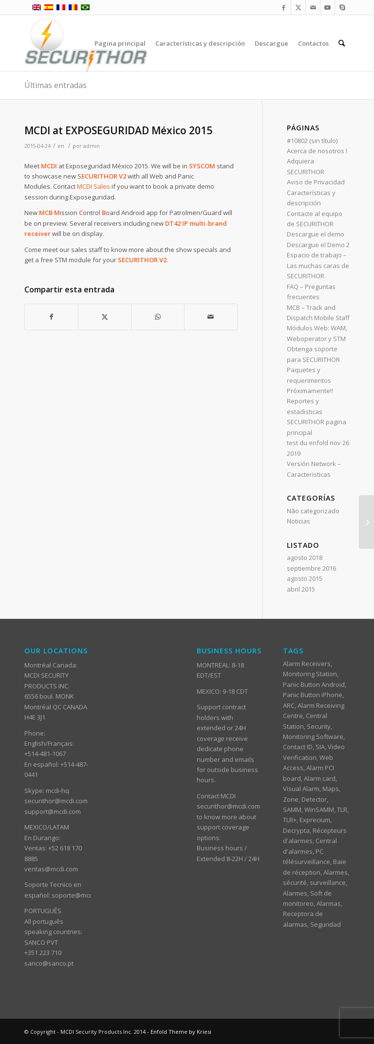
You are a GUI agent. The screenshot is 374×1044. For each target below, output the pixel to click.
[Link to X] (298, 7)
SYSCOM (202, 166)
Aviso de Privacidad (316, 182)
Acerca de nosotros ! (317, 150)
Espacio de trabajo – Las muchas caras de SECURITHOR (318, 265)
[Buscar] (342, 43)
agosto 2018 (304, 557)
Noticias (298, 521)
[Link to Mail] (313, 7)
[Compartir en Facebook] (51, 316)
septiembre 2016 (311, 568)
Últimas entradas (55, 85)
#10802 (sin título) (312, 140)
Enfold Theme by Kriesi (180, 1031)
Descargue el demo (315, 234)
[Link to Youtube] (327, 7)
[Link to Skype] (342, 7)
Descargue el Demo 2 (318, 244)
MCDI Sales (93, 186)
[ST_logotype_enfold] (86, 43)
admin (91, 146)
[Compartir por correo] (211, 316)
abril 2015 (301, 589)
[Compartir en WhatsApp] (157, 316)
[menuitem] (120, 43)
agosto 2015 (304, 578)
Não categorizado (313, 510)
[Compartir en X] (104, 316)
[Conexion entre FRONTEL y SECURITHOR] (366, 522)
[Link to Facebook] (284, 7)
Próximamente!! (310, 390)
